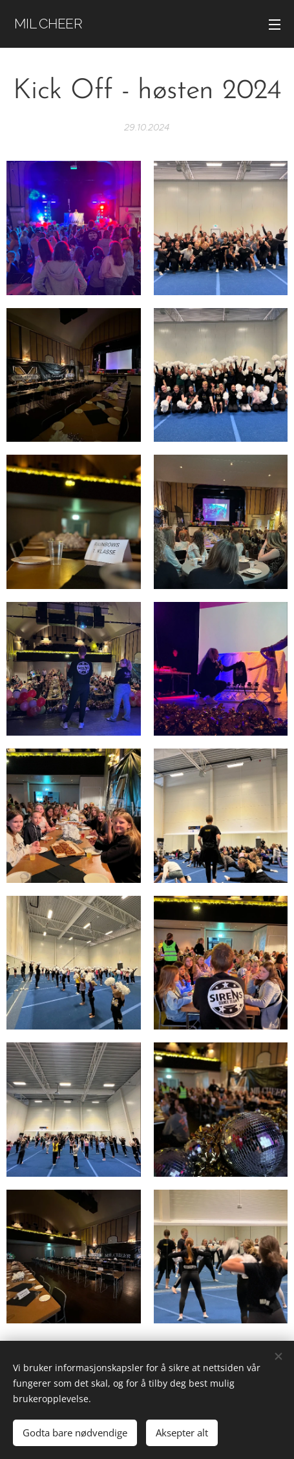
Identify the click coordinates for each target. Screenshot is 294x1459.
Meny (274, 24)
